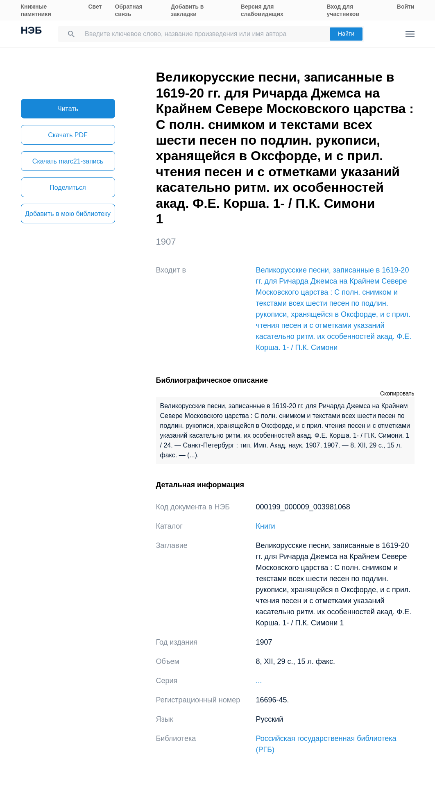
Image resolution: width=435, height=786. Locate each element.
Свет (95, 6)
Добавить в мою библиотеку (68, 213)
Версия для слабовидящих (262, 10)
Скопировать (397, 393)
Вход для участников (343, 10)
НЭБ (31, 31)
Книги (265, 526)
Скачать (67, 135)
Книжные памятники (36, 10)
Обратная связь (128, 10)
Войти (406, 6)
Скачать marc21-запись (67, 161)
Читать (67, 108)
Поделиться (68, 187)
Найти (346, 33)
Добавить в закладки (187, 10)
